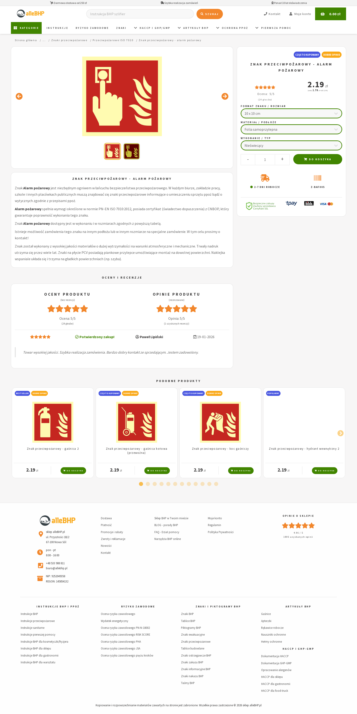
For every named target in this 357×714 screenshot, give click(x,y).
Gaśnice (266, 614)
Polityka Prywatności (221, 532)
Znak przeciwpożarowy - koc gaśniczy (220, 448)
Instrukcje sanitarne (32, 627)
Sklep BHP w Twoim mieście (171, 518)
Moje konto (215, 518)
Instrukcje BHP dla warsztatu (38, 662)
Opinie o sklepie (298, 515)
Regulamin (214, 525)
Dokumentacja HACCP (275, 656)
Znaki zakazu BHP (192, 662)
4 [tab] (161, 484)
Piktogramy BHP (191, 627)
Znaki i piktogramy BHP (218, 606)
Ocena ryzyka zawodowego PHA (121, 641)
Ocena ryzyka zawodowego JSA (120, 648)
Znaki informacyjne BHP (196, 669)
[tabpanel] (53, 432)
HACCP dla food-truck (274, 690)
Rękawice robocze (272, 627)
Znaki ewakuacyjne (193, 634)
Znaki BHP (187, 614)
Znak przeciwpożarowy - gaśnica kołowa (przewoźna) (136, 450)
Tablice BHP (188, 621)
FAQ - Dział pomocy (166, 532)
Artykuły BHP (193, 28)
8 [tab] (188, 484)
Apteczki (266, 621)
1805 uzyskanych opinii (298, 536)
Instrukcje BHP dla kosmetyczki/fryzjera (44, 641)
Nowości (106, 545)
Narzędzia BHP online (167, 539)
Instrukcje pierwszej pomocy (38, 634)
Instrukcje (57, 28)
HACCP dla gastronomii (275, 684)
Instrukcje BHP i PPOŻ (57, 606)
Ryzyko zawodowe (92, 28)
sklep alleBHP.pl (252, 705)
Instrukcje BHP (29, 614)
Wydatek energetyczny (114, 621)
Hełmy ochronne (271, 641)
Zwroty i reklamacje (113, 539)
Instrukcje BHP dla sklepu (36, 648)
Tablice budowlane (192, 648)
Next (339, 432)
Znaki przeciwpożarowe (195, 641)
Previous (17, 432)
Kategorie (26, 28)
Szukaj (210, 14)
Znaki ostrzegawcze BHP (196, 655)
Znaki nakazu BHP (192, 676)
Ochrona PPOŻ (232, 28)
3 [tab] (154, 484)
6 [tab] (175, 484)
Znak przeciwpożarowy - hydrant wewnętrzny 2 (304, 448)
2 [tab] (147, 484)
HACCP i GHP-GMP (298, 648)
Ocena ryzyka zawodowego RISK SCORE (125, 634)
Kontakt (106, 552)
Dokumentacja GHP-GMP (276, 663)
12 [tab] (216, 484)
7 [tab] (182, 484)
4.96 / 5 (298, 532)
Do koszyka (318, 159)
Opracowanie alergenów (276, 670)
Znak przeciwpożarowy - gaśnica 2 (53, 448)
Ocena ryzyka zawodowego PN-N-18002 (125, 627)
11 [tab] (209, 484)
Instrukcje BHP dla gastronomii (40, 655)
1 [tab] (141, 484)
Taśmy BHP (188, 683)
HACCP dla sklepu (272, 677)
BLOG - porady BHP (166, 525)
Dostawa (106, 518)
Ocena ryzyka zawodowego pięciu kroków (127, 655)
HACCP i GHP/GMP (152, 28)
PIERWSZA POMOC (273, 28)
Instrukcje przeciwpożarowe (38, 621)
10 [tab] (202, 484)
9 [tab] (195, 484)
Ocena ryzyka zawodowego (118, 614)
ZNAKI (121, 28)
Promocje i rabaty (112, 532)
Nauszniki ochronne (273, 634)
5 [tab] (168, 484)
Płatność (106, 525)
